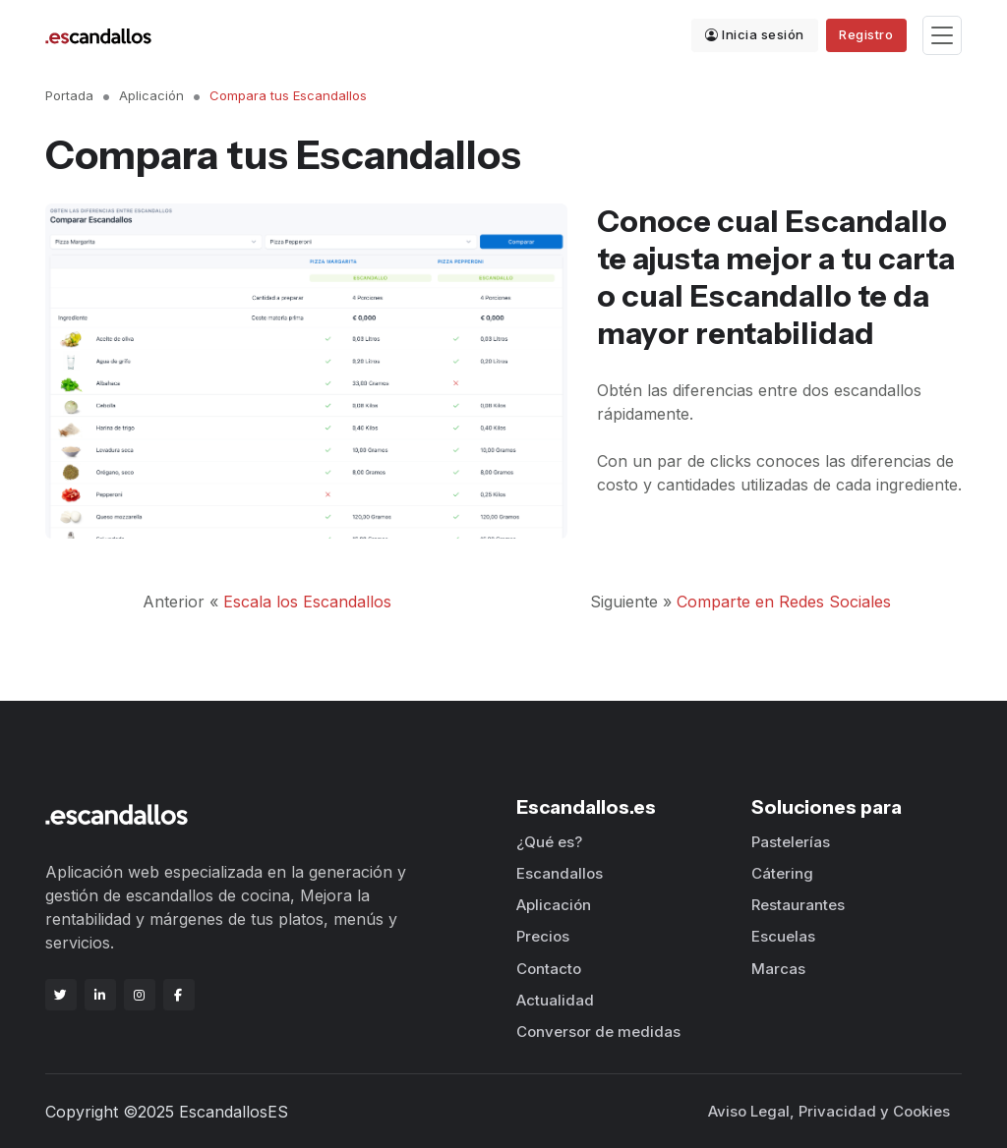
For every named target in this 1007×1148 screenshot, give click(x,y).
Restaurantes (798, 904)
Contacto (548, 968)
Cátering (782, 873)
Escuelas (783, 936)
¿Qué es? (549, 841)
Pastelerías (790, 841)
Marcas (778, 968)
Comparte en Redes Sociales (784, 601)
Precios (542, 936)
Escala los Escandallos (307, 601)
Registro (866, 34)
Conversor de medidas (598, 1031)
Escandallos (559, 873)
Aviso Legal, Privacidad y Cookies (829, 1111)
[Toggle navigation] (942, 36)
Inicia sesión (754, 34)
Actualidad (555, 1000)
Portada (69, 95)
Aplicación (151, 95)
